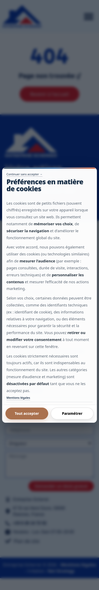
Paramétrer (72, 413)
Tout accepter (27, 413)
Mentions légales (18, 398)
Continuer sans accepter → (24, 174)
